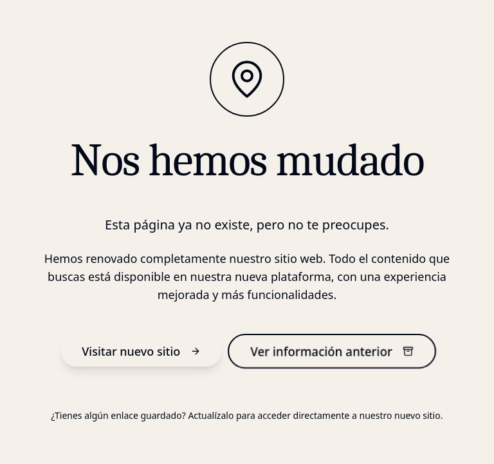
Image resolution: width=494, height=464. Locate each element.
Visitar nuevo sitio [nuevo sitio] (141, 351)
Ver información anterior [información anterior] (332, 351)
